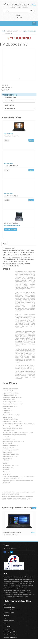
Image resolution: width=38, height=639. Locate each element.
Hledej (31, 10)
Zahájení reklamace (9, 620)
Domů (3, 31)
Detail (31, 140)
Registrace (6, 618)
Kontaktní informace (11, 548)
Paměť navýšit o (9, 105)
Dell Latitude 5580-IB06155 (12, 532)
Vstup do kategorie (10, 229)
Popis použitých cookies (10, 637)
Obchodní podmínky (9, 629)
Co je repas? (7, 604)
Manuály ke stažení (9, 612)
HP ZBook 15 (8, 133)
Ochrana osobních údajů (10, 634)
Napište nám (7, 626)
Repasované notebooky (29, 31)
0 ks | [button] (19, 15)
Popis (4, 244)
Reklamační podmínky (10, 632)
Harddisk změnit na (10, 97)
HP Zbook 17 (8, 163)
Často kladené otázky (9, 607)
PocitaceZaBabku (20, 4)
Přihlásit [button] (19, 17)
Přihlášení (6, 615)
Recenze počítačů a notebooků (12, 610)
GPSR (5, 623)
